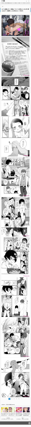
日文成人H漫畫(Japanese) (10, 404)
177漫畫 (3, 0)
